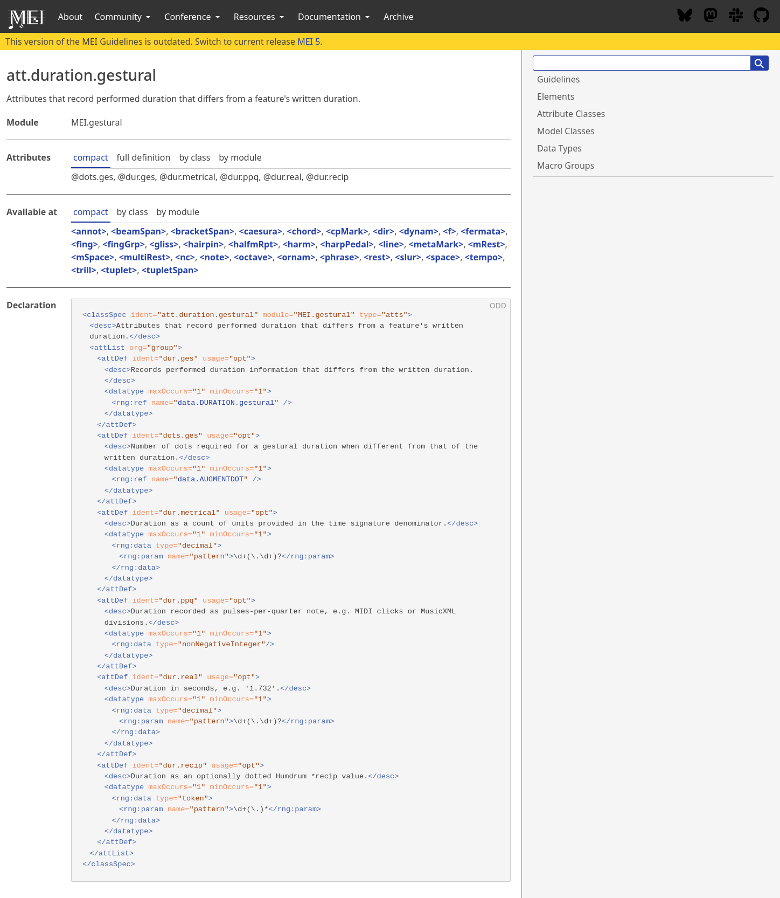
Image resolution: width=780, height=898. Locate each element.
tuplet (119, 270)
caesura (260, 231)
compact (90, 157)
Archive (398, 17)
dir (383, 231)
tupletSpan (170, 270)
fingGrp (123, 244)
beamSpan (138, 231)
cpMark (347, 231)
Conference (192, 17)
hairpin (203, 244)
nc (185, 257)
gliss (164, 244)
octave (253, 257)
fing (84, 244)
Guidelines (558, 79)
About (70, 17)
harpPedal (346, 244)
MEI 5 (308, 41)
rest (376, 257)
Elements (555, 96)
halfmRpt (253, 244)
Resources (260, 17)
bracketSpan (202, 231)
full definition (144, 157)
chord (304, 231)
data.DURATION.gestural (226, 403)
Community (123, 17)
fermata (482, 231)
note (215, 257)
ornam (296, 257)
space (443, 257)
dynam (419, 231)
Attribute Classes (571, 114)
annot (88, 231)
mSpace (92, 257)
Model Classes (566, 131)
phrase (339, 257)
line (391, 244)
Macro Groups (565, 165)
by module (240, 157)
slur (408, 257)
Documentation (335, 17)
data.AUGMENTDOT (210, 479)
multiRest (145, 257)
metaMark (436, 244)
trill (83, 270)
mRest (486, 244)
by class (194, 157)
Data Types (559, 148)
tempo (484, 257)
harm (299, 244)
